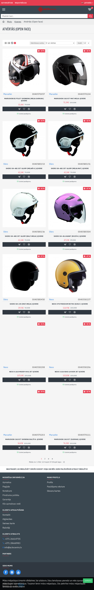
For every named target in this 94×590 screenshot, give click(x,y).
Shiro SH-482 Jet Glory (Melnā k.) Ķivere (24, 168)
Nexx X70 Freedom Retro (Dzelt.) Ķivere (70, 304)
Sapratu (88, 581)
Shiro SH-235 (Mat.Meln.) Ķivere (24, 304)
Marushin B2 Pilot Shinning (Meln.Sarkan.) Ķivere (24, 100)
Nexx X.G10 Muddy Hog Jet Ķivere (24, 372)
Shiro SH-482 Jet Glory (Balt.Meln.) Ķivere (24, 236)
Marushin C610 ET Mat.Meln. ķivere (70, 99)
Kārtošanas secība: (37, 43)
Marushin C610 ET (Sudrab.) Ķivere (70, 439)
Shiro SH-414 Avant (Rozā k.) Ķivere (70, 236)
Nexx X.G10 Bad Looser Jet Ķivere (70, 372)
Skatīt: (80, 43)
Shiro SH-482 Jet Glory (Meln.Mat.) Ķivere (70, 168)
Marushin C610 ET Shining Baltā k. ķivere (24, 439)
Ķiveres (17, 21)
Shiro (5, 164)
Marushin (7, 94)
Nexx (51, 299)
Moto (9, 21)
